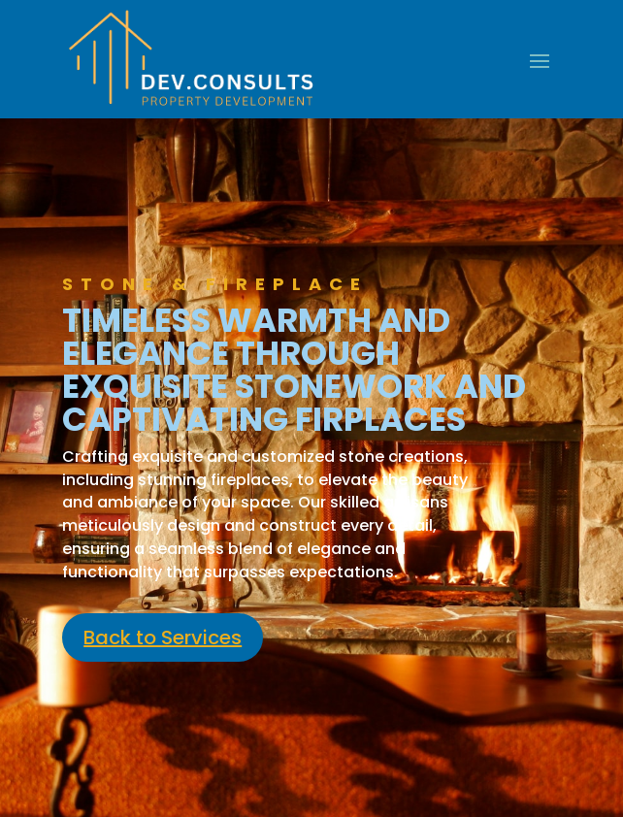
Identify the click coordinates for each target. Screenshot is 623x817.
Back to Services (162, 637)
